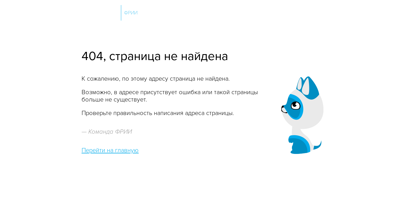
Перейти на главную (110, 150)
